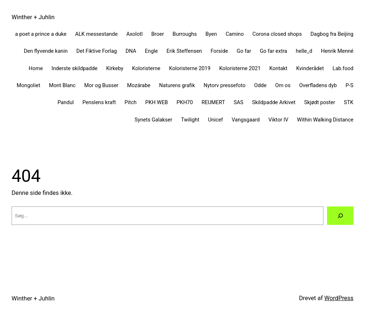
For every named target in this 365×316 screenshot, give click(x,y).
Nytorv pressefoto (225, 85)
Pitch (130, 102)
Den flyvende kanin (46, 51)
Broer (157, 34)
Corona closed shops (277, 34)
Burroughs (185, 34)
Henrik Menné (337, 51)
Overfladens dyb (318, 85)
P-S (349, 85)
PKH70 (185, 102)
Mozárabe (138, 85)
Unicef (215, 119)
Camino (235, 34)
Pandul (66, 102)
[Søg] (340, 215)
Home (36, 68)
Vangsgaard (246, 119)
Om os (282, 85)
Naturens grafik (177, 85)
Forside (219, 51)
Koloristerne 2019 (190, 68)
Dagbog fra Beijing (331, 34)
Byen (211, 34)
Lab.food (342, 68)
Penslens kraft (99, 102)
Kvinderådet (310, 68)
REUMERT (213, 102)
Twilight (190, 119)
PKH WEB (156, 102)
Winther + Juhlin (33, 17)
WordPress (338, 298)
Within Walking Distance (325, 119)
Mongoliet (28, 85)
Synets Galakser (153, 119)
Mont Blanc (62, 85)
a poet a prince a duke (41, 34)
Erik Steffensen (184, 51)
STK (348, 102)
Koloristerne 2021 (240, 68)
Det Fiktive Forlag (96, 51)
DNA (131, 51)
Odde (260, 85)
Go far (244, 51)
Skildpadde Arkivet (274, 102)
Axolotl (134, 34)
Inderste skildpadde (74, 68)
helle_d (304, 51)
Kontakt (278, 68)
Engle (151, 51)
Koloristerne (146, 68)
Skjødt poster (319, 102)
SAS (238, 102)
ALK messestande (96, 34)
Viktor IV (278, 119)
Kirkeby (114, 68)
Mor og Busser (101, 85)
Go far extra (273, 51)
